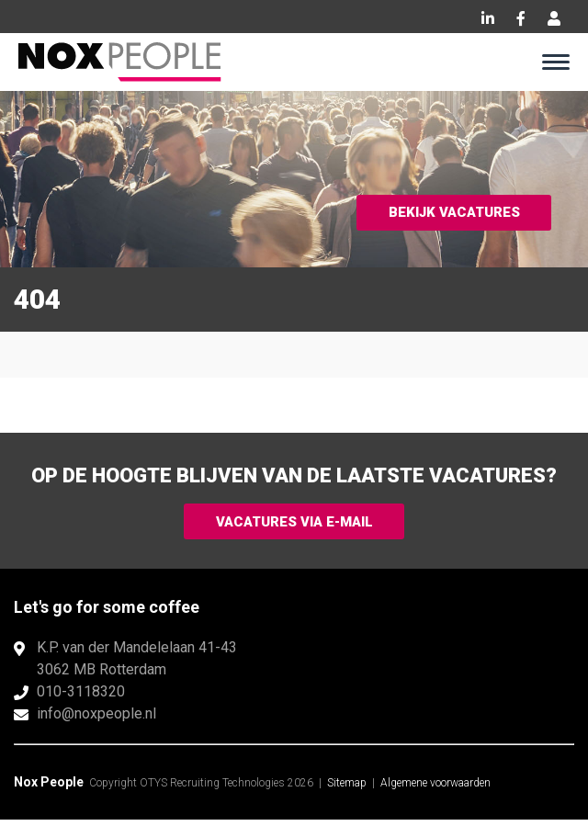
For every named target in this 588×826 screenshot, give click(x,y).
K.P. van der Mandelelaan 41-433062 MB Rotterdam (137, 665)
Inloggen (554, 18)
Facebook (521, 18)
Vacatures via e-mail (294, 524)
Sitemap (347, 789)
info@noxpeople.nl (96, 720)
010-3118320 (81, 698)
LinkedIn (487, 18)
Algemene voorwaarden (435, 789)
